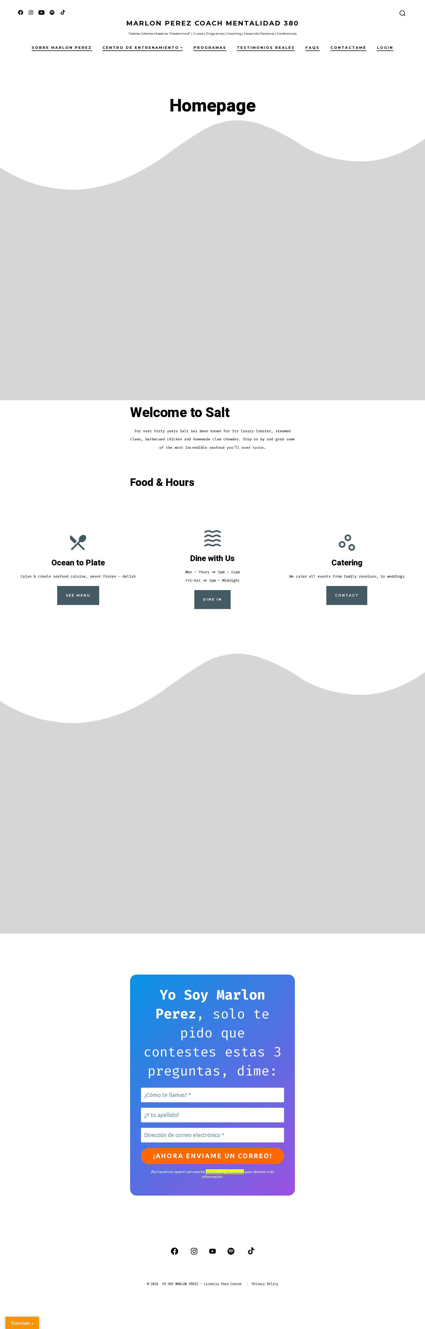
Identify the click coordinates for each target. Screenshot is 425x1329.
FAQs (312, 48)
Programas (210, 48)
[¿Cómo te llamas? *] (212, 1095)
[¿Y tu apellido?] (212, 1115)
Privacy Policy (265, 1284)
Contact (347, 595)
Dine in (212, 599)
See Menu (78, 595)
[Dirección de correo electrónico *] (212, 1135)
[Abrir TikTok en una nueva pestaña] (62, 12)
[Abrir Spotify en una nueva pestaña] (52, 12)
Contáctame (348, 48)
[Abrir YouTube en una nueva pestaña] (41, 12)
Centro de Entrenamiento (142, 48)
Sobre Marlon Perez (62, 48)
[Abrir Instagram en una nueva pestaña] (31, 12)
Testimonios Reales (266, 48)
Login (385, 48)
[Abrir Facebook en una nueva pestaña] (21, 12)
